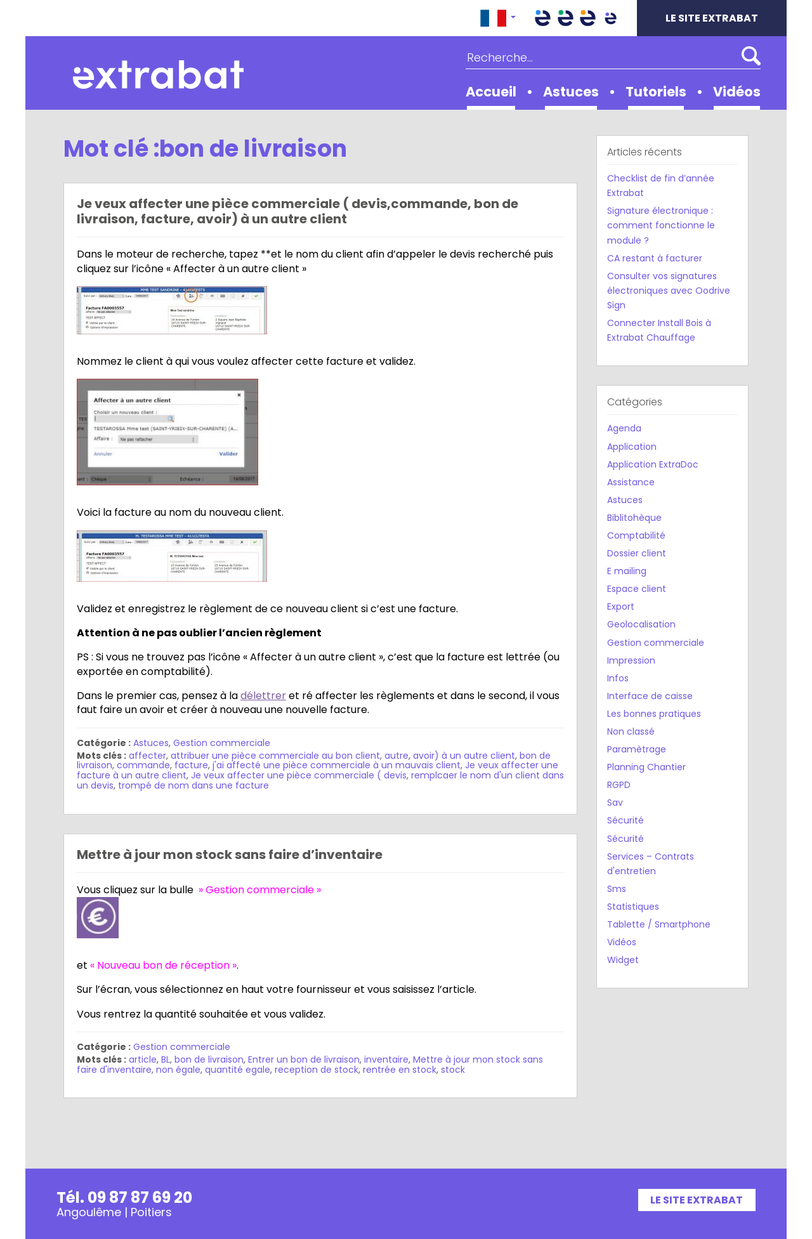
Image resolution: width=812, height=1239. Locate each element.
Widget (623, 960)
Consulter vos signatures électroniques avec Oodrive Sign (668, 290)
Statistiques (633, 906)
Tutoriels (655, 91)
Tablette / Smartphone (658, 924)
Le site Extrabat (711, 18)
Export (620, 606)
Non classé (631, 731)
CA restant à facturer (654, 258)
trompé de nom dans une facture (193, 785)
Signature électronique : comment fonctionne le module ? (661, 225)
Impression (631, 660)
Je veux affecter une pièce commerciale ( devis (299, 775)
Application (632, 446)
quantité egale (237, 1069)
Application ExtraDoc (652, 464)
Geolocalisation (641, 624)
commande (143, 765)
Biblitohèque (634, 517)
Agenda (624, 428)
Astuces (571, 91)
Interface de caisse (650, 696)
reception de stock (316, 1069)
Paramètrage (636, 749)
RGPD (619, 784)
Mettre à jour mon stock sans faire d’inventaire (230, 854)
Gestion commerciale (221, 743)
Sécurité (625, 820)
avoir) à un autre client (464, 755)
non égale (178, 1069)
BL (165, 1059)
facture (191, 765)
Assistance (631, 482)
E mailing (626, 571)
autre (396, 755)
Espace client (636, 588)
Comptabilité (636, 535)
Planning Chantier (646, 767)
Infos (618, 678)
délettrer (263, 695)
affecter (147, 755)
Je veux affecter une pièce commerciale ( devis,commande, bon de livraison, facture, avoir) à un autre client (297, 211)
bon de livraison (209, 1059)
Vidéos (737, 91)
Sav (615, 802)
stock (453, 1069)
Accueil (491, 91)
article (143, 1059)
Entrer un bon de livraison (304, 1059)
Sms (616, 888)
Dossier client (636, 553)
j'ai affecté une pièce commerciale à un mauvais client (337, 765)
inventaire (386, 1059)
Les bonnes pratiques (654, 713)
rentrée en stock (399, 1069)
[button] (498, 18)
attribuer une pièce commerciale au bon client (275, 755)
